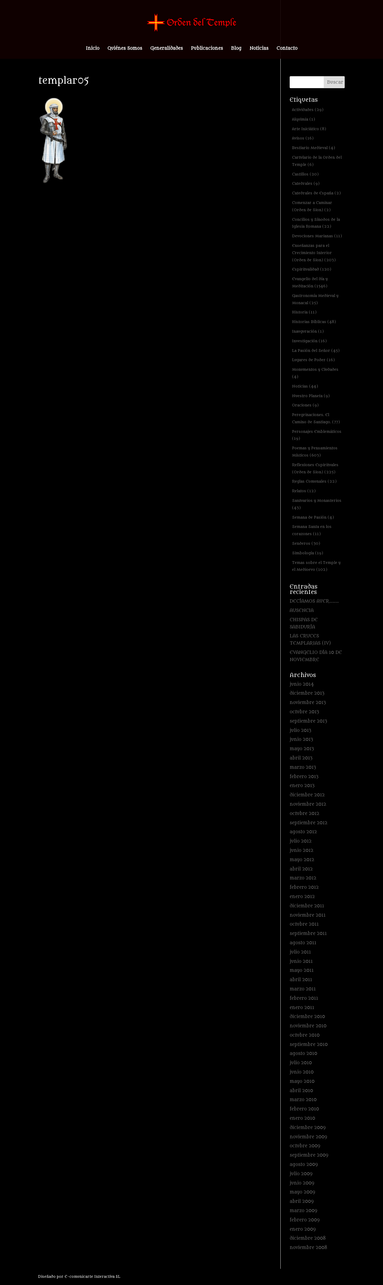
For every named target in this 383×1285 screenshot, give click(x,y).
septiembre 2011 (308, 933)
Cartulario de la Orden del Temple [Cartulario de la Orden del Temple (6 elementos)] (317, 161)
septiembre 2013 (308, 721)
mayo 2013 (302, 748)
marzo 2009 (303, 1210)
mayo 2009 (302, 1192)
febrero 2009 (305, 1220)
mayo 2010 (302, 1081)
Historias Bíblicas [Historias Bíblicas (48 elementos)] (314, 321)
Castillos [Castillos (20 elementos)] (305, 174)
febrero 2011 (304, 998)
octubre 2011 (304, 924)
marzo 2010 (303, 1099)
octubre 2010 (305, 1035)
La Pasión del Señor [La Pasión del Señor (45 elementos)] (316, 350)
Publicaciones (207, 48)
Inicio (92, 48)
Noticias (259, 48)
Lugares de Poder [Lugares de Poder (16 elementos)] (313, 360)
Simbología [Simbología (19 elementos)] (307, 553)
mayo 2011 (302, 970)
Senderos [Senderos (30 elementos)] (306, 543)
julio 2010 (301, 1062)
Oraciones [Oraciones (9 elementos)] (305, 405)
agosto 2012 (303, 831)
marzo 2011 (303, 989)
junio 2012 (301, 850)
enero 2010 (302, 1118)
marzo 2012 (303, 878)
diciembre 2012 (307, 795)
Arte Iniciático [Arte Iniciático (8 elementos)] (309, 129)
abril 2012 (301, 869)
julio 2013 (300, 730)
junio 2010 (302, 1072)
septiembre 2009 (309, 1155)
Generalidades (166, 48)
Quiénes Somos (124, 48)
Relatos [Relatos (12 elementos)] (304, 491)
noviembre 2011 (308, 915)
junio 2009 (302, 1183)
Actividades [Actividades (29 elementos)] (307, 109)
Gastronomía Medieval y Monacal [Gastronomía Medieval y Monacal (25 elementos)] (315, 299)
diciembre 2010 (307, 1016)
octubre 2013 (304, 711)
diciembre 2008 (308, 1238)
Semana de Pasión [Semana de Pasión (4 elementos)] (313, 517)
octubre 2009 (305, 1146)
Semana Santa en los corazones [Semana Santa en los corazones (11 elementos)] (312, 530)
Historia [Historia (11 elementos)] (304, 312)
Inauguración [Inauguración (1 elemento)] (308, 331)
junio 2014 (302, 684)
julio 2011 (300, 952)
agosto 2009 (304, 1164)
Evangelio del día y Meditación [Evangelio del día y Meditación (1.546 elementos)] (310, 282)
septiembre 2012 (308, 822)
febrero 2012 (304, 887)
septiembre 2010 (309, 1044)
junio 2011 (301, 961)
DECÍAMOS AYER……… (314, 601)
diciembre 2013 (307, 693)
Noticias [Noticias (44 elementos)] (305, 386)
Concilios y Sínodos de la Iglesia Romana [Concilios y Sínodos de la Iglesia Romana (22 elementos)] (316, 223)
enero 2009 (303, 1229)
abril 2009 (302, 1201)
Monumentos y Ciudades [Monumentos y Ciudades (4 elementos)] (315, 373)
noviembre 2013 (308, 702)
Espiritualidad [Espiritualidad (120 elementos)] (311, 269)
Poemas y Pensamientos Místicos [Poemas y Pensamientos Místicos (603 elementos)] (315, 451)
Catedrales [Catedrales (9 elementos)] (306, 183)
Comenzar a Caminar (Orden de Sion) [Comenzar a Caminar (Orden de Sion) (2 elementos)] (312, 206)
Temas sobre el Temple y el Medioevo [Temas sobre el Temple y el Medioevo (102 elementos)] (316, 566)
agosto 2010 (303, 1053)
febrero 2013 (304, 776)
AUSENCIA (302, 610)
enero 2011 (302, 1007)
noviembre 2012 (308, 804)
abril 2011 (301, 979)
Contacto (286, 48)
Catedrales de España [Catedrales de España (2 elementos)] (316, 193)
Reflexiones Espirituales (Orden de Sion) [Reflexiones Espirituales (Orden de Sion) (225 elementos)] (315, 468)
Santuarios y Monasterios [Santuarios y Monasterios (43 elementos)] (316, 504)
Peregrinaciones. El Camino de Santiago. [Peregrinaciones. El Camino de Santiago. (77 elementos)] (316, 418)
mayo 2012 (302, 859)
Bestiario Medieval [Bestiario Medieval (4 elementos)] (313, 147)
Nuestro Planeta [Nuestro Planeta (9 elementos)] (311, 396)
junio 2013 (301, 739)
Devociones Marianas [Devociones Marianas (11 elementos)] (317, 236)
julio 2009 (301, 1173)
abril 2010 (301, 1090)
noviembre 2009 (308, 1137)
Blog (236, 48)
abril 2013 (301, 758)
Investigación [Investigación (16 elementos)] (309, 341)
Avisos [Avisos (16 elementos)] (303, 138)
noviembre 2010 (308, 1026)
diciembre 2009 (308, 1127)
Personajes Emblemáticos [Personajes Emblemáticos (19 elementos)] (316, 435)
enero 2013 (302, 785)
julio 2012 (300, 841)
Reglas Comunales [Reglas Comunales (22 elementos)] (314, 481)
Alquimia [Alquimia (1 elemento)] (303, 119)
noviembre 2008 (308, 1247)
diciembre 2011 (307, 906)
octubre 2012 (304, 813)
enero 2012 (302, 896)
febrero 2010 (304, 1109)
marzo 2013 (303, 767)
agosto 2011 (303, 942)
